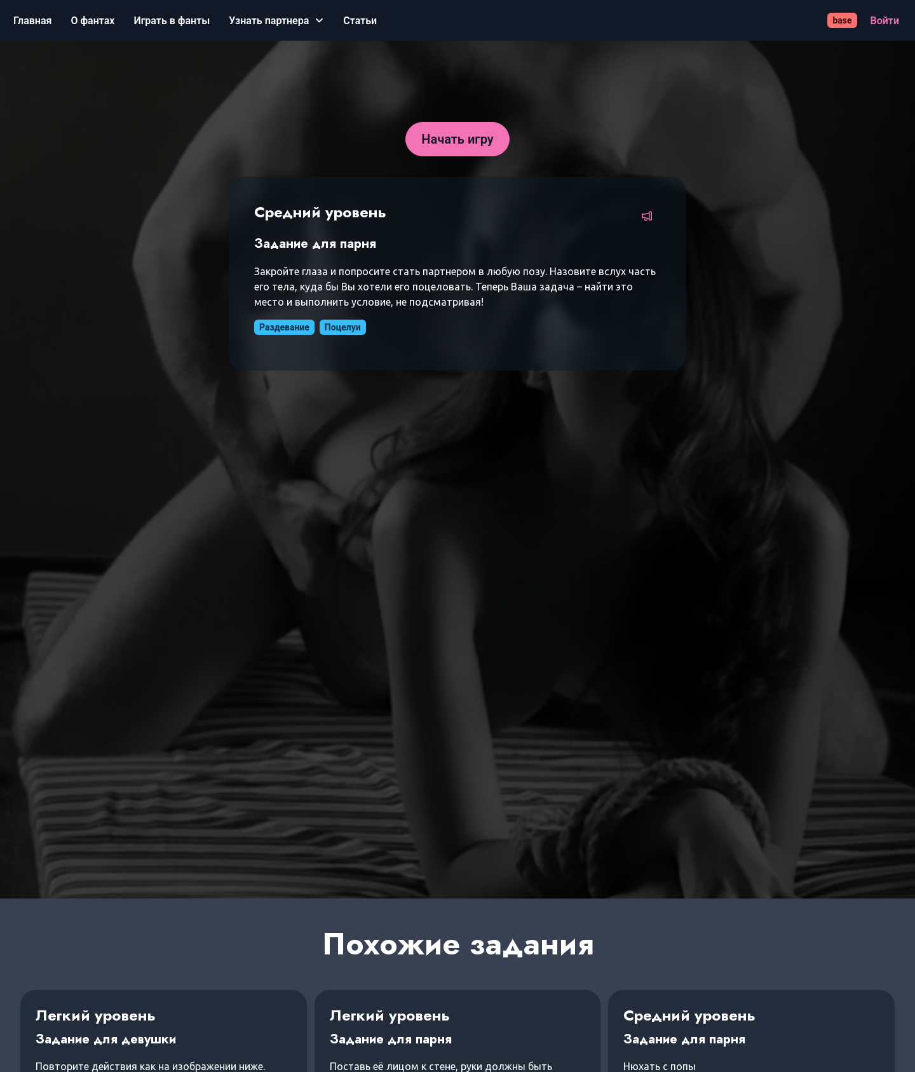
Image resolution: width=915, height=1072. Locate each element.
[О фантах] (92, 21)
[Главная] (32, 21)
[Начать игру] (457, 139)
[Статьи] (360, 21)
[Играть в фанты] (171, 21)
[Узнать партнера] (276, 21)
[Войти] (884, 21)
